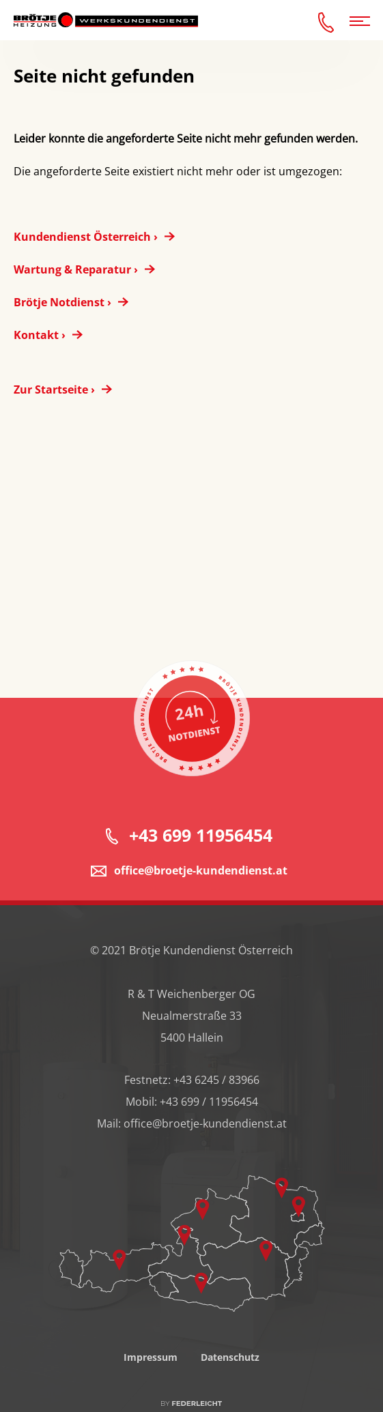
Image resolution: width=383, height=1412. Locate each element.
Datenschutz (230, 1366)
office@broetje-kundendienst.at (200, 879)
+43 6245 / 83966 (216, 1089)
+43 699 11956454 (200, 844)
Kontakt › (40, 334)
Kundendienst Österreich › (86, 236)
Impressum (151, 1366)
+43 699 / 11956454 (209, 1111)
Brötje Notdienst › (62, 302)
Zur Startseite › (54, 389)
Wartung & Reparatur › (76, 269)
